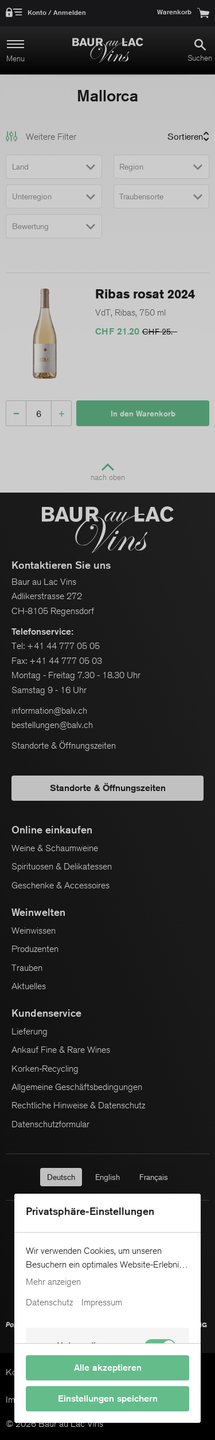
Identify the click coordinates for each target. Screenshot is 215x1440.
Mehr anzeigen (53, 1281)
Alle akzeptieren (108, 1367)
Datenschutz (49, 1302)
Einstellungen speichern (108, 1398)
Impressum (101, 1302)
